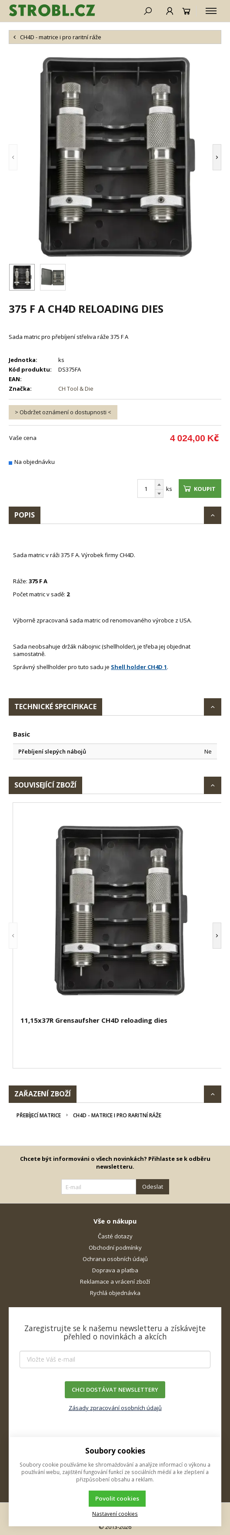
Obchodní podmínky (115, 1247)
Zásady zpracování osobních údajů (115, 1408)
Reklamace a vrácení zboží (115, 1281)
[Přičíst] (159, 484)
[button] (13, 157)
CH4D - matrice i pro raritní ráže (117, 1115)
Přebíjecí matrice (39, 1115)
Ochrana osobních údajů (115, 1259)
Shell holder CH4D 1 (139, 667)
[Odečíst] (159, 494)
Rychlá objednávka (115, 1293)
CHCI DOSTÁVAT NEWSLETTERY (115, 1389)
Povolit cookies (117, 1498)
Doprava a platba (115, 1270)
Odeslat (152, 1186)
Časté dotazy (115, 1236)
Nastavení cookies (115, 1513)
